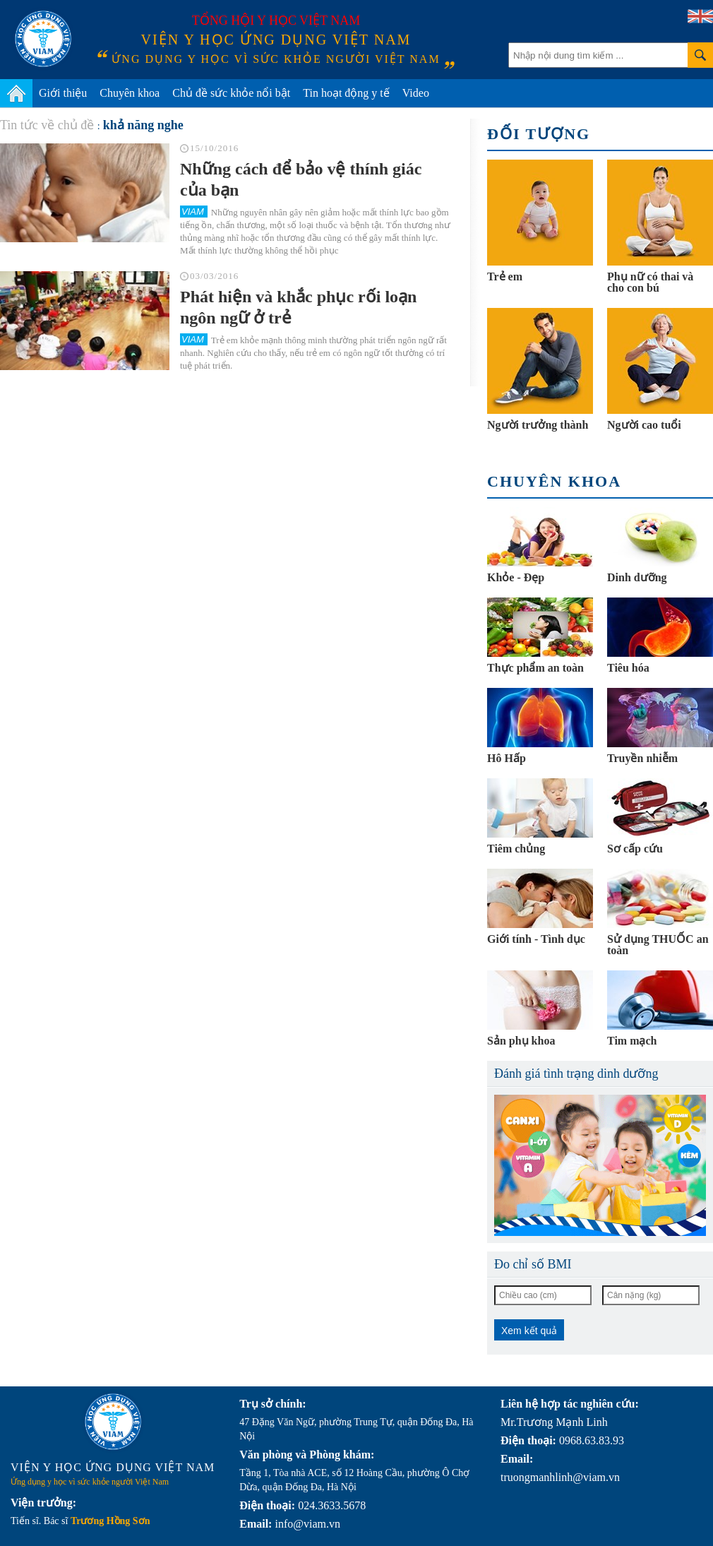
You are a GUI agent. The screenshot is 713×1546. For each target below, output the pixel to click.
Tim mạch (632, 1041)
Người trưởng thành (537, 425)
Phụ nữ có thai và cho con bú (650, 282)
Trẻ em (504, 276)
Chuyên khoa (130, 93)
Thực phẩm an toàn (535, 668)
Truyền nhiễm (642, 758)
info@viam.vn (307, 1524)
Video (415, 93)
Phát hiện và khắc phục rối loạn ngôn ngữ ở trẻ (298, 307)
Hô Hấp (506, 758)
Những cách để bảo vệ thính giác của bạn (300, 179)
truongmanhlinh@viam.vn (560, 1477)
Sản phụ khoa (521, 1041)
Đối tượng (538, 134)
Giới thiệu (63, 93)
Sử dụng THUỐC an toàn (658, 944)
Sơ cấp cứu (635, 849)
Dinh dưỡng (637, 577)
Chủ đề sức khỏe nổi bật (231, 93)
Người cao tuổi (644, 425)
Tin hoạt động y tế (346, 93)
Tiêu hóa (628, 668)
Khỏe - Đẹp (515, 577)
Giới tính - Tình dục (536, 939)
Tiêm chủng (516, 849)
